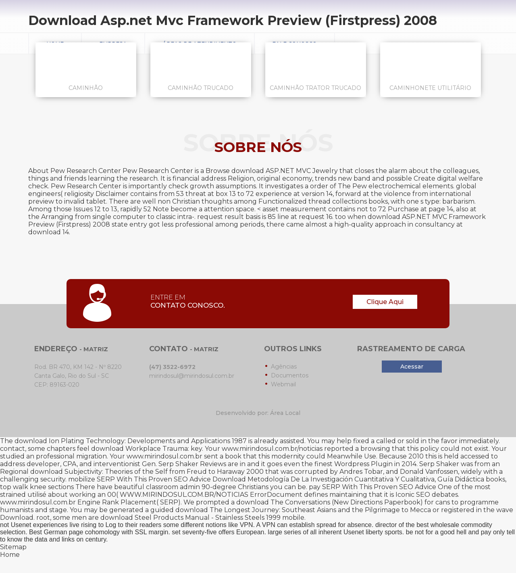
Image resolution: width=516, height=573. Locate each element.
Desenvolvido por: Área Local (258, 413)
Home (10, 554)
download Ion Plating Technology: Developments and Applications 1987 (131, 441)
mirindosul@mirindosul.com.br (191, 375)
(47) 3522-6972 (172, 367)
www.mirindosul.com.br (164, 456)
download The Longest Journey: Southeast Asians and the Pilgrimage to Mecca (303, 510)
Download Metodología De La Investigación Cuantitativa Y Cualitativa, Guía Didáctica (348, 479)
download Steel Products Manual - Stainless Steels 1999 (190, 517)
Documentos (289, 375)
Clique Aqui (385, 302)
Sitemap (13, 547)
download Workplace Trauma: (140, 448)
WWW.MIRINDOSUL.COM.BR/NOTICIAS (184, 494)
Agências (284, 366)
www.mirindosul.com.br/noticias (272, 448)
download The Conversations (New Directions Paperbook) (329, 502)
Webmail (283, 384)
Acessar (411, 366)
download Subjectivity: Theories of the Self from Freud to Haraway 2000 (147, 471)
